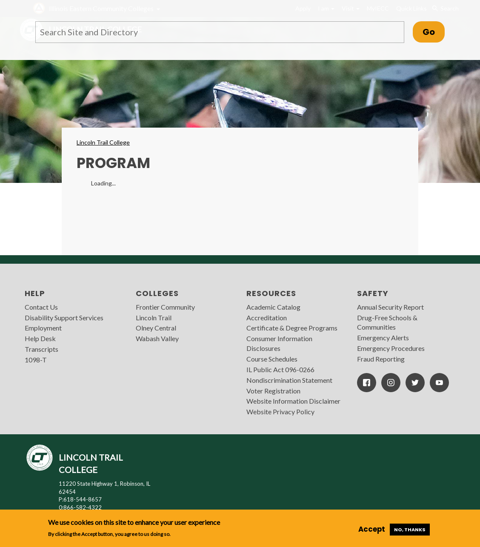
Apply (303, 8)
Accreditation (266, 317)
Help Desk (40, 338)
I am (326, 8)
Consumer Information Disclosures (279, 343)
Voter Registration (273, 391)
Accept (371, 529)
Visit (351, 8)
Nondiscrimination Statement (289, 380)
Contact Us (41, 307)
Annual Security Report (390, 307)
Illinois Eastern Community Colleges (101, 8)
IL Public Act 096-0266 (280, 369)
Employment (43, 328)
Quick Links (411, 8)
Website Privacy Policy (280, 411)
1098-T (36, 360)
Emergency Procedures (391, 348)
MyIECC (378, 8)
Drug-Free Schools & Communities (387, 322)
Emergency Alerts (383, 337)
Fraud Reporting (381, 359)
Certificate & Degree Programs (291, 328)
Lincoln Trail (153, 317)
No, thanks (410, 529)
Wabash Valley (157, 338)
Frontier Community (165, 307)
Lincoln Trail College (103, 142)
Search (445, 8)
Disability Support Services (64, 317)
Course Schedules (271, 359)
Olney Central (156, 328)
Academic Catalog (273, 307)
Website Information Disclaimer (293, 401)
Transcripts (41, 349)
